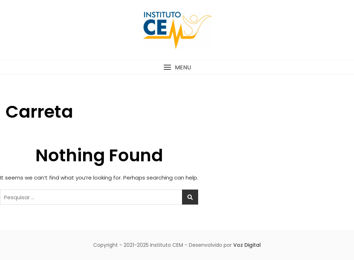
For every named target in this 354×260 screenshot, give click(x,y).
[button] (177, 67)
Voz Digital (247, 245)
